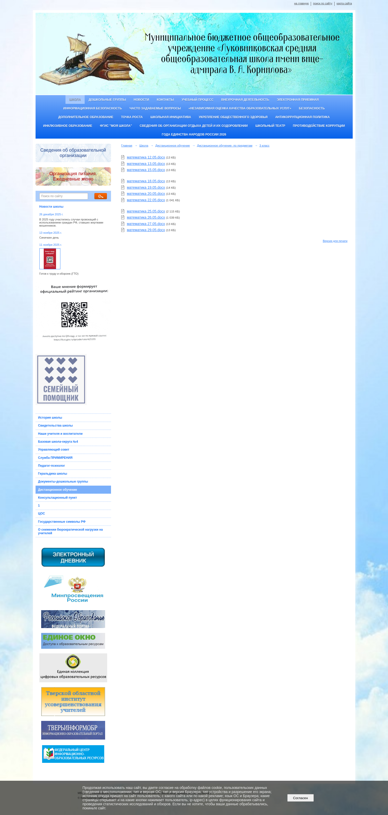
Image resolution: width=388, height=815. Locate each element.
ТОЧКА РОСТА (132, 117)
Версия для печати (335, 240)
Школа (75, 100)
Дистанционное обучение (57, 490)
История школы (50, 417)
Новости (141, 100)
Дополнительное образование (85, 117)
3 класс (264, 145)
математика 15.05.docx (146, 170)
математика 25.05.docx (146, 211)
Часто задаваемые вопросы (155, 108)
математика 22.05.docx (146, 200)
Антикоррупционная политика (302, 117)
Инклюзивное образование (67, 126)
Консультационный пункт (57, 497)
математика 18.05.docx (146, 181)
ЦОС (41, 513)
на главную (301, 3)
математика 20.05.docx (146, 194)
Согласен (300, 798)
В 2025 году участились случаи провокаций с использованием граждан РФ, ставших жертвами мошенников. (71, 222)
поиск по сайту (322, 3)
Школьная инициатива (170, 117)
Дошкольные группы (107, 100)
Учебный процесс (198, 100)
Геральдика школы (52, 473)
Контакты (165, 100)
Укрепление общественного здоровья (233, 117)
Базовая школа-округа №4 (58, 441)
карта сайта (344, 3)
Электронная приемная (298, 100)
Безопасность (312, 108)
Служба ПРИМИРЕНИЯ (55, 458)
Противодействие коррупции (319, 126)
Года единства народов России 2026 (194, 134)
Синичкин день (49, 237)
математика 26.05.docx (146, 217)
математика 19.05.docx (146, 187)
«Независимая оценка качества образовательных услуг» (240, 108)
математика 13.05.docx (146, 164)
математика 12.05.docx (146, 157)
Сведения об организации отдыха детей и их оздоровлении (194, 126)
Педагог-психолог (51, 465)
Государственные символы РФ (62, 521)
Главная (126, 145)
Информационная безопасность (92, 108)
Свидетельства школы (55, 425)
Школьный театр (270, 126)
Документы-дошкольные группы (63, 481)
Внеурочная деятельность (245, 100)
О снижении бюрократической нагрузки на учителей (70, 531)
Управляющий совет (53, 449)
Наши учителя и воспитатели (60, 434)
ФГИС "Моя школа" (116, 126)
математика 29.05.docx (146, 230)
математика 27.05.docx (146, 224)
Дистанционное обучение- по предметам (224, 145)
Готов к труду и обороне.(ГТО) (59, 273)
